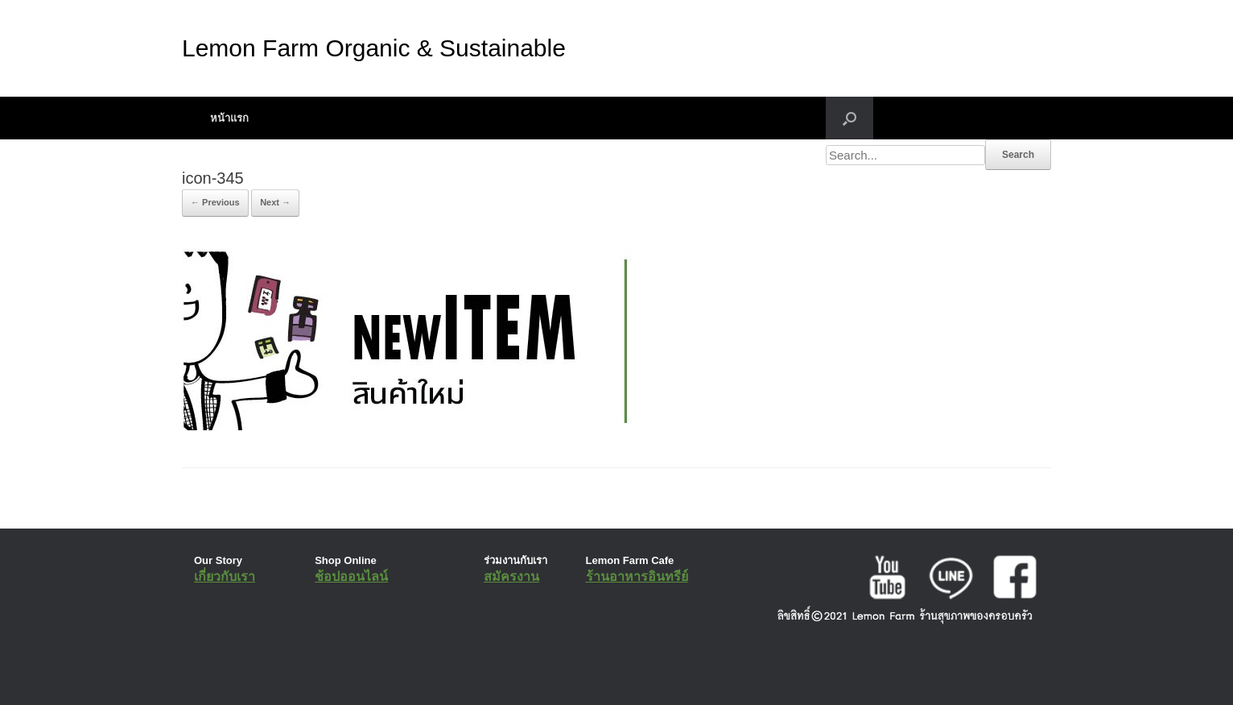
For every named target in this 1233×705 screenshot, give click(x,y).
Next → (275, 202)
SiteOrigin (604, 673)
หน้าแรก (229, 118)
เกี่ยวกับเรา (224, 576)
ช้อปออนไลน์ (351, 576)
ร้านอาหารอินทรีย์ (637, 576)
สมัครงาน (511, 576)
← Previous (215, 202)
